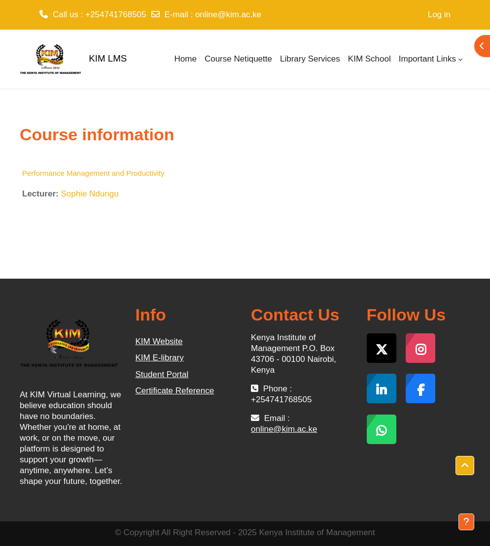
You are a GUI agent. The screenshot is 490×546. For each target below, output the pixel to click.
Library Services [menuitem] (310, 59)
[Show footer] (466, 522)
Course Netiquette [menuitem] (238, 59)
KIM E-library (160, 357)
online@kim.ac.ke (228, 14)
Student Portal (162, 374)
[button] (464, 466)
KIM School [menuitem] (369, 59)
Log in (439, 14)
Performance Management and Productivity (93, 173)
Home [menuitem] (186, 59)
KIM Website (159, 341)
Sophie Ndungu (89, 193)
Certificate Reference (175, 390)
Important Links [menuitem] (427, 59)
